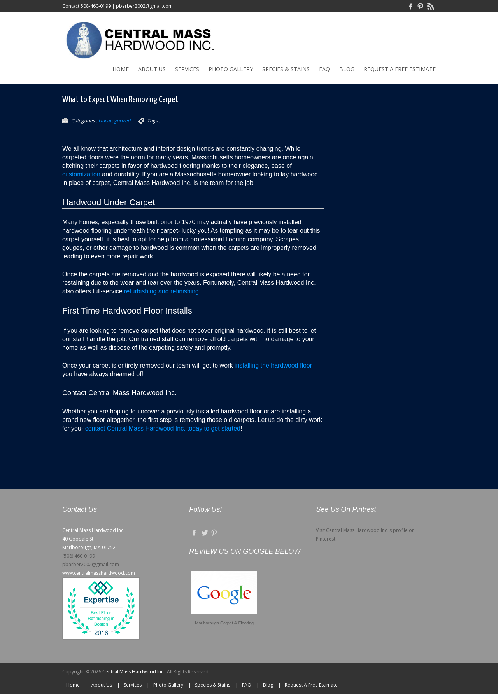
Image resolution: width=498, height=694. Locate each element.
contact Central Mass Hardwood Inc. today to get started (162, 428)
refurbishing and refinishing (161, 291)
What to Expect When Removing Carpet (120, 99)
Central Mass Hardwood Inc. (133, 671)
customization (81, 174)
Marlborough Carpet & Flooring (224, 623)
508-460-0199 (96, 6)
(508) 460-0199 (78, 556)
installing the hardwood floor (273, 365)
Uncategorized (114, 120)
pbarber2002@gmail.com (144, 6)
